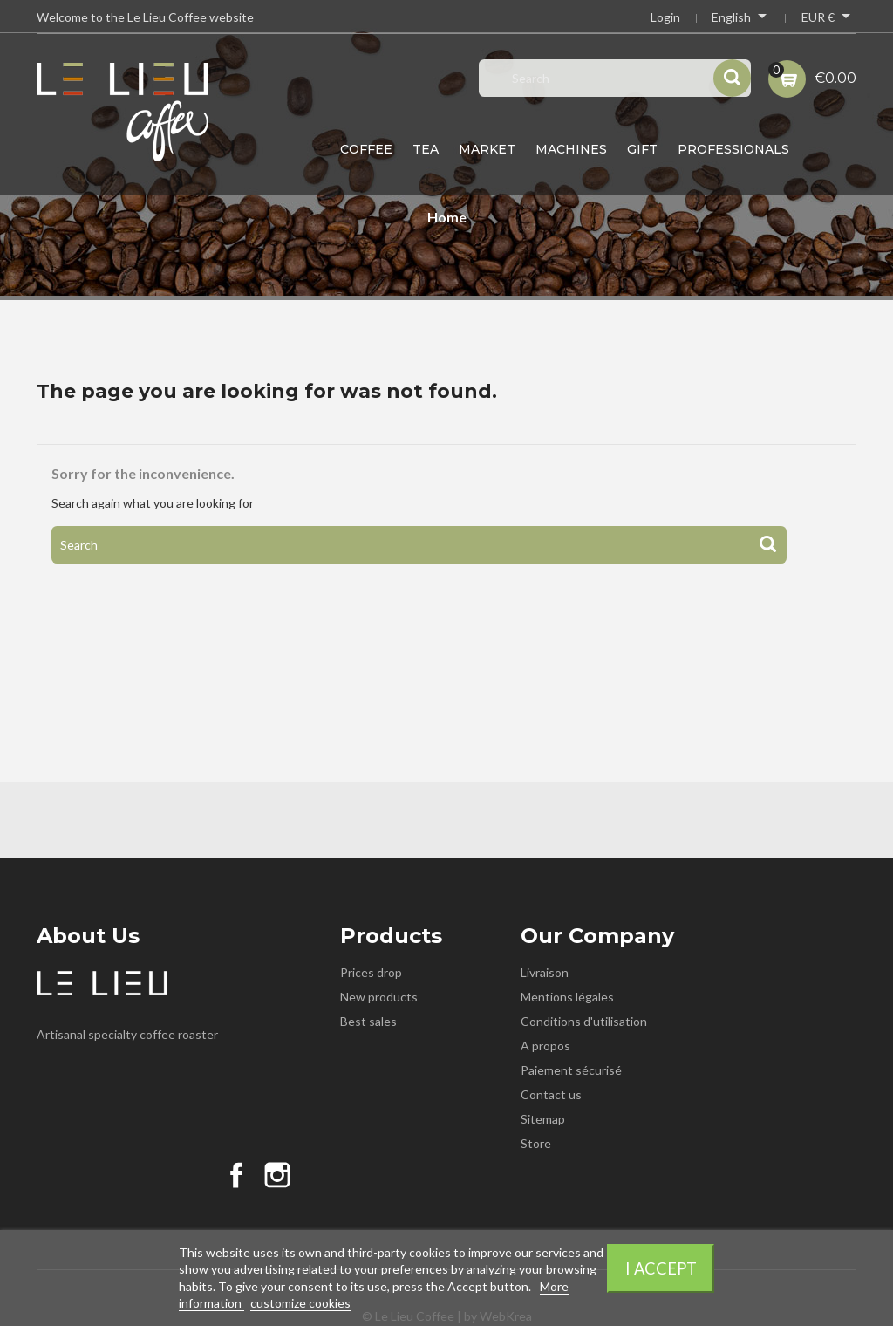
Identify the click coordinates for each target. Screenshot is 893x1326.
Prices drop (371, 972)
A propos (545, 1045)
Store (536, 1143)
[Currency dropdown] (828, 19)
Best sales (368, 1021)
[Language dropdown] (741, 19)
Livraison (545, 972)
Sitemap (543, 1118)
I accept (661, 1268)
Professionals (733, 149)
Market (487, 149)
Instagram (277, 1175)
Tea (425, 149)
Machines (571, 149)
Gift (642, 149)
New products (379, 996)
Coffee (366, 149)
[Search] (419, 545)
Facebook (236, 1175)
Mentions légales (567, 996)
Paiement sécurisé (571, 1070)
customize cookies (300, 1302)
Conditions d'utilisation (584, 1021)
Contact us (551, 1094)
